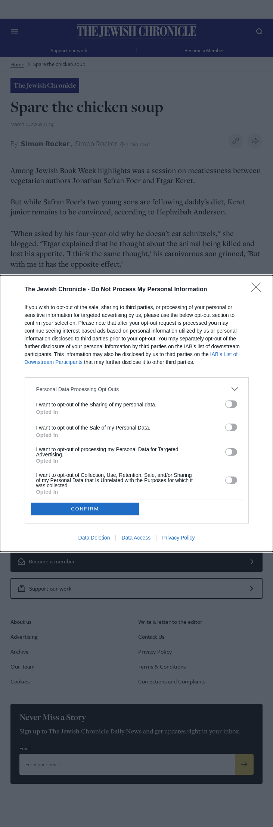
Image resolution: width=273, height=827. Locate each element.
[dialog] (136, 413)
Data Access (136, 538)
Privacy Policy (178, 538)
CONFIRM (85, 509)
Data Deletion (94, 538)
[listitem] (136, 389)
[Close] (258, 290)
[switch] (231, 404)
